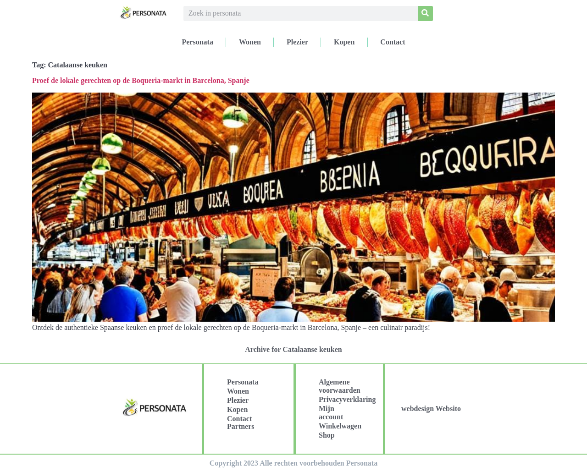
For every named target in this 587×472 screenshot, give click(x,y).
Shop (327, 435)
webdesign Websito (431, 408)
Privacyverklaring (344, 399)
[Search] (425, 13)
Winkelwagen (340, 426)
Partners (241, 426)
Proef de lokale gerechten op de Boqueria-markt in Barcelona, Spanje (140, 80)
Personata (197, 42)
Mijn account (331, 413)
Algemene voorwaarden (339, 386)
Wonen (250, 42)
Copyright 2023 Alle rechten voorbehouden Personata (293, 463)
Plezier (297, 42)
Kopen (344, 42)
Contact (392, 42)
